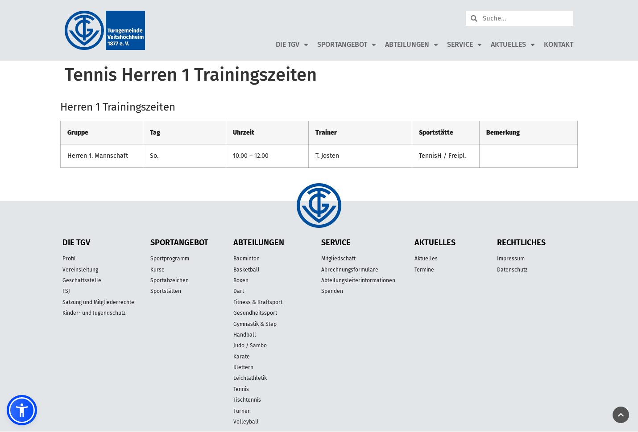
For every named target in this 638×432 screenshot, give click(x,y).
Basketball (246, 270)
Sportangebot (346, 45)
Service (464, 45)
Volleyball (246, 422)
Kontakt (558, 44)
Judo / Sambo (250, 345)
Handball (244, 335)
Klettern (243, 367)
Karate (241, 357)
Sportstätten (165, 291)
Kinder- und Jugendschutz (93, 313)
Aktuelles (513, 45)
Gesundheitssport (255, 313)
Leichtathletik (250, 378)
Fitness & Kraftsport (257, 302)
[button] (22, 410)
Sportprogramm (169, 258)
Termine (424, 270)
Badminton (246, 258)
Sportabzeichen (169, 280)
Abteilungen (411, 45)
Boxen (241, 280)
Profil (69, 258)
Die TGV (292, 45)
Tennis (241, 389)
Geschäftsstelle (81, 280)
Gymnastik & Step (255, 324)
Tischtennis (247, 400)
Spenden (332, 291)
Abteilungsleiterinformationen (358, 280)
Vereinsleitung (80, 270)
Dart (238, 291)
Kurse (157, 270)
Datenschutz (512, 270)
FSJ (66, 291)
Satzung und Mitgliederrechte (98, 302)
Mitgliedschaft (338, 258)
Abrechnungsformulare (349, 270)
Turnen (242, 411)
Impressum (511, 258)
